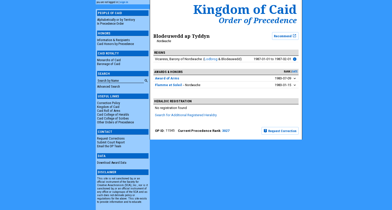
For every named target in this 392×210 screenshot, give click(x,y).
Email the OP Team (109, 146)
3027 (225, 131)
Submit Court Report (111, 142)
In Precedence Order (110, 23)
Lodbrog (210, 59)
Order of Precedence (258, 20)
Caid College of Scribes (113, 118)
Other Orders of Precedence (115, 122)
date (295, 71)
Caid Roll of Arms (108, 111)
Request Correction (280, 131)
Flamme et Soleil (168, 85)
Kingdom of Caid (108, 107)
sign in (124, 2)
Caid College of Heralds (113, 114)
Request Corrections (111, 138)
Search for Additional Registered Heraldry (186, 115)
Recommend (285, 36)
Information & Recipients (113, 40)
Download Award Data (111, 163)
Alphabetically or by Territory (116, 20)
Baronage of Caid (108, 64)
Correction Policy (108, 103)
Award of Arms (167, 78)
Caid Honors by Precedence (115, 44)
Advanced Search (108, 86)
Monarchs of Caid (109, 60)
